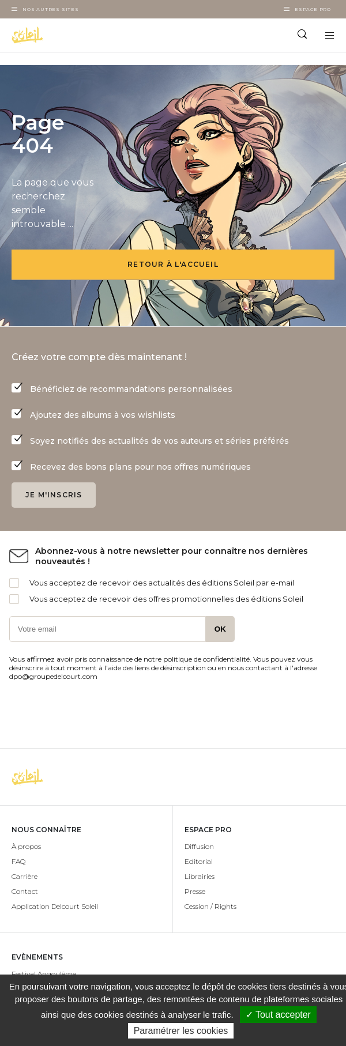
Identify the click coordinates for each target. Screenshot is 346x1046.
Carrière (24, 876)
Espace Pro (313, 9)
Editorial (199, 861)
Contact (25, 891)
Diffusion (199, 846)
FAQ (18, 861)
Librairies (200, 876)
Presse (195, 891)
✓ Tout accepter (278, 1014)
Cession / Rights (210, 906)
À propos (26, 846)
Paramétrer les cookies (181, 1031)
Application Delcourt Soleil (55, 906)
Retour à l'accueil (173, 264)
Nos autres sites (50, 9)
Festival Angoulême (44, 973)
